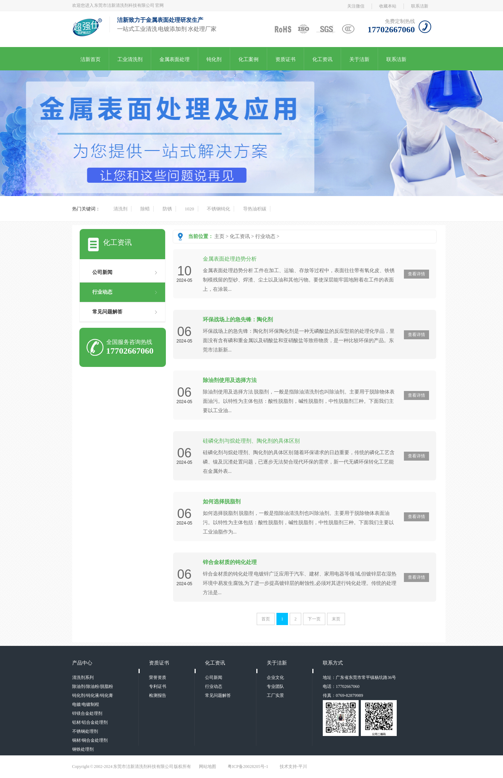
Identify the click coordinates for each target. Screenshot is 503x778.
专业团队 (275, 686)
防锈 (167, 208)
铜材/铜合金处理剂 (90, 740)
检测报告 (157, 695)
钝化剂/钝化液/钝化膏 (92, 695)
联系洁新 (419, 6)
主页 (219, 236)
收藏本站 (387, 6)
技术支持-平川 (293, 766)
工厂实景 (275, 695)
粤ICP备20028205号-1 (248, 766)
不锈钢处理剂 (85, 731)
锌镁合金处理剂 (87, 713)
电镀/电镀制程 (85, 704)
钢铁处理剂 (83, 749)
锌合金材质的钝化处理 (230, 562)
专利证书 (157, 686)
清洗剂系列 (83, 677)
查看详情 (416, 273)
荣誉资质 (157, 677)
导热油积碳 (254, 208)
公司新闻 (102, 272)
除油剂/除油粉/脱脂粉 (92, 686)
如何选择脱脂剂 (222, 501)
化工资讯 (322, 59)
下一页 (314, 618)
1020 (189, 208)
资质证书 (285, 59)
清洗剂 (120, 208)
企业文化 (275, 677)
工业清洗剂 (130, 59)
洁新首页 (90, 59)
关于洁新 (359, 59)
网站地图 (207, 766)
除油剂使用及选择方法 (230, 380)
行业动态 (265, 236)
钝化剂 (214, 59)
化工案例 (248, 59)
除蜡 (145, 208)
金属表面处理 (174, 59)
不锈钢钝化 (218, 208)
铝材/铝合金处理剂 (90, 722)
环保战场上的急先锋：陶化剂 (238, 319)
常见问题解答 (107, 312)
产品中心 (82, 663)
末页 (336, 618)
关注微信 (355, 6)
